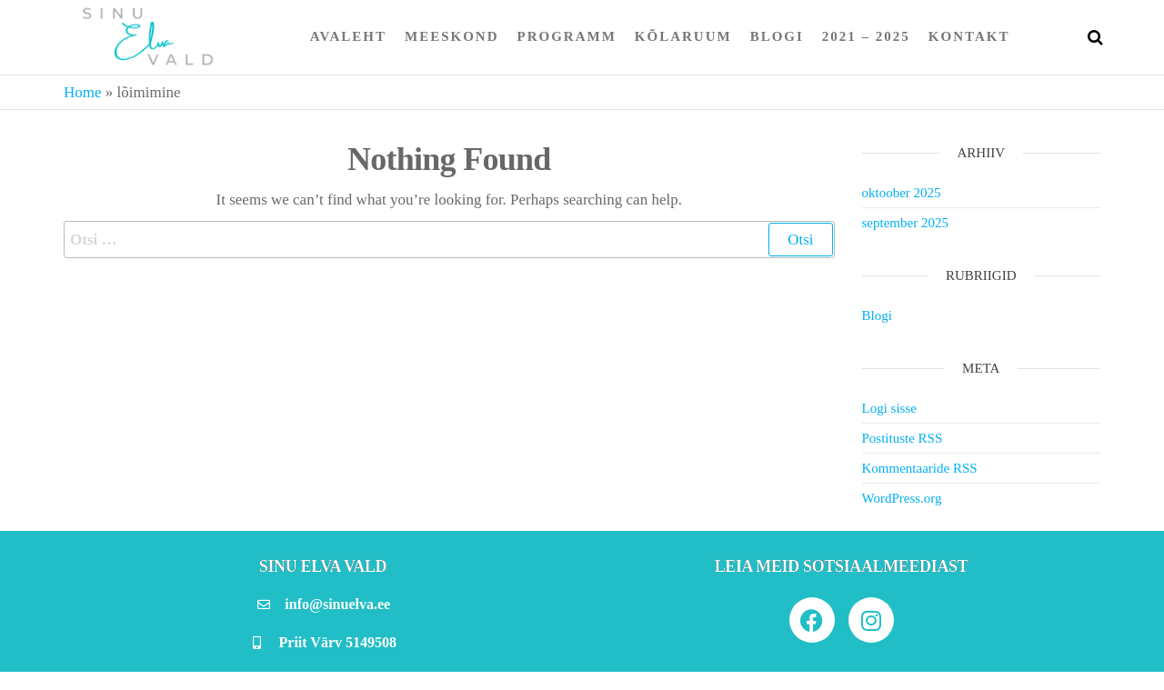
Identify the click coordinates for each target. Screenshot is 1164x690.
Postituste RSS (902, 438)
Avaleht (348, 36)
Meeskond (452, 36)
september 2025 (905, 222)
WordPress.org (902, 498)
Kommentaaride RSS (920, 468)
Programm (567, 36)
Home (83, 92)
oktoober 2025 (901, 192)
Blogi (777, 36)
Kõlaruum (683, 36)
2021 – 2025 (866, 36)
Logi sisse (889, 408)
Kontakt (969, 36)
